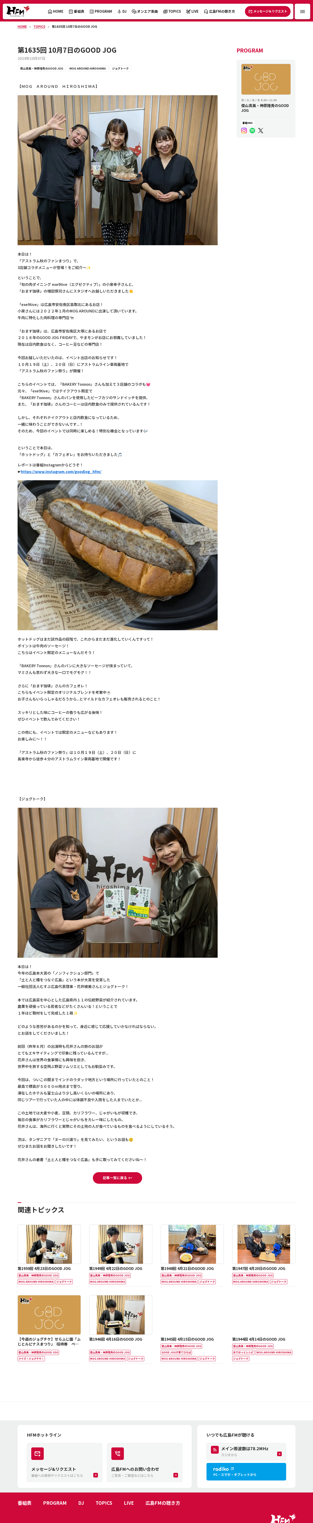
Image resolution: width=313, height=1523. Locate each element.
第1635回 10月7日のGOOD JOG (74, 26)
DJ (81, 1502)
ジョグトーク (120, 68)
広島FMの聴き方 (162, 1502)
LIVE (129, 1502)
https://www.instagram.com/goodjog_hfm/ (61, 471)
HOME (22, 26)
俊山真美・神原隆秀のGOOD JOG (41, 68)
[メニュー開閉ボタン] (302, 11)
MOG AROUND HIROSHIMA (87, 68)
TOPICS (39, 26)
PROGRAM (55, 1502)
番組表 (24, 1502)
